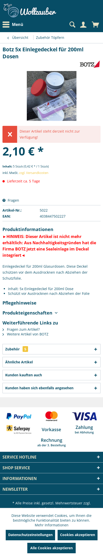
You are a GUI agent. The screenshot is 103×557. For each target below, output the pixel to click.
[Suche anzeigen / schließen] (72, 24)
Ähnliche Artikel (19, 362)
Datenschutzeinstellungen (30, 534)
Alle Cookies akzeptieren (51, 548)
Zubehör (16, 349)
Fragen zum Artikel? (21, 329)
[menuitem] (14, 24)
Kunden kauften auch (23, 375)
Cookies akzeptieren (77, 534)
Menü (12, 25)
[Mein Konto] (83, 24)
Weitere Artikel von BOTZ (25, 334)
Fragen (10, 200)
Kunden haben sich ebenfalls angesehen (39, 388)
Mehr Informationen (52, 525)
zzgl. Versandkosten (33, 172)
